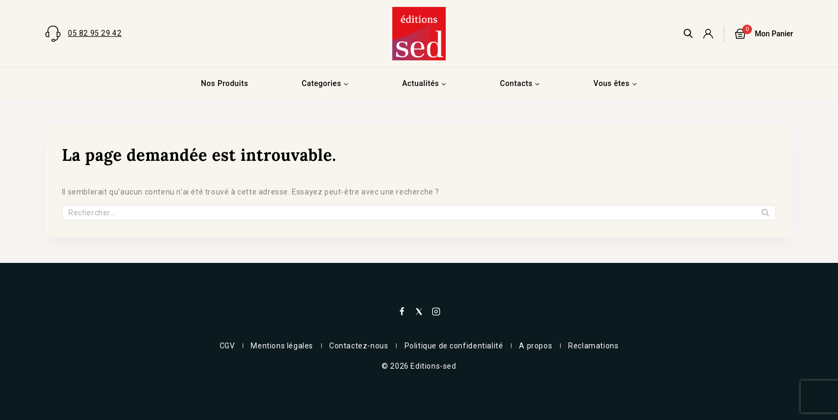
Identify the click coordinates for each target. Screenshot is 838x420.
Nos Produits (225, 83)
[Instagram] (436, 311)
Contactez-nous (358, 345)
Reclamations (593, 345)
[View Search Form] (688, 33)
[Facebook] (401, 311)
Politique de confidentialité (454, 345)
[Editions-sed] (419, 33)
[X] (419, 311)
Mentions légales (282, 345)
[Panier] (764, 33)
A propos (535, 345)
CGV (227, 345)
